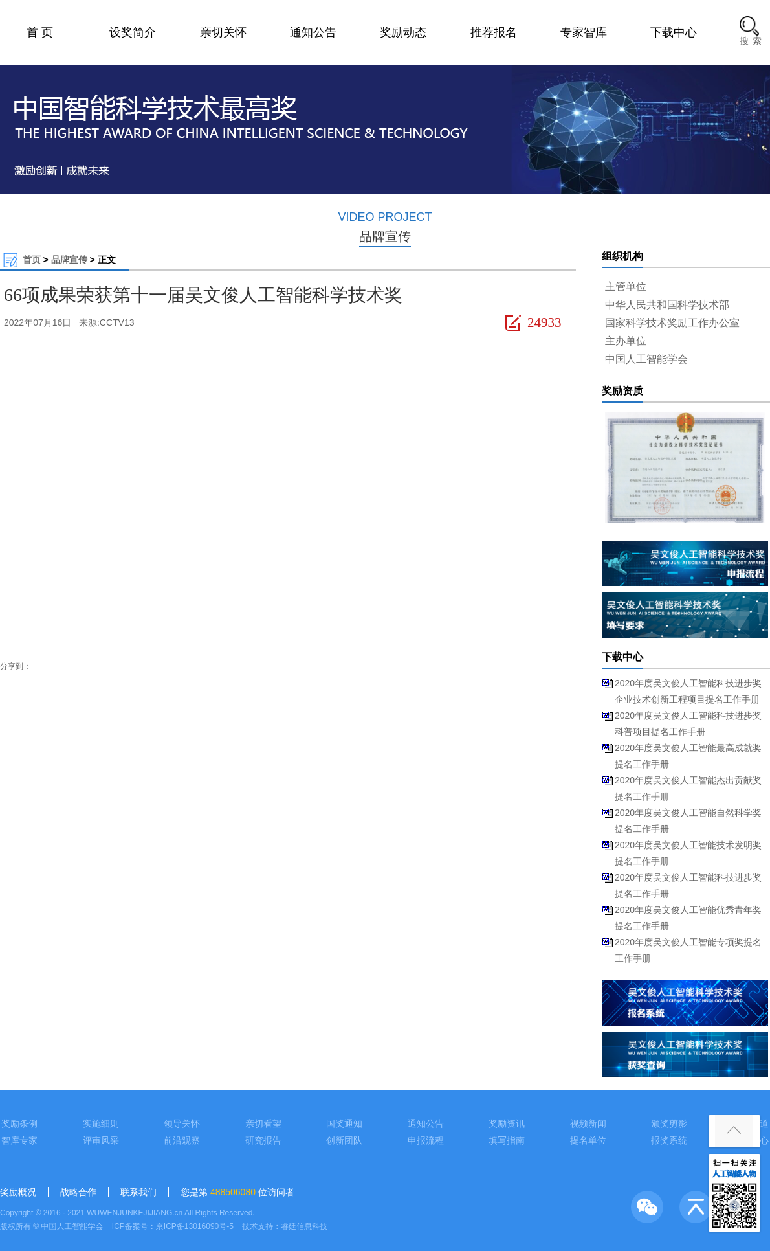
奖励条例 (19, 1123)
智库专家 (19, 1140)
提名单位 (588, 1140)
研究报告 (263, 1140)
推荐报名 (493, 32)
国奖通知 (344, 1123)
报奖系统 (669, 1140)
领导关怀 (182, 1123)
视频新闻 (588, 1123)
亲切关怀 (223, 32)
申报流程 (426, 1140)
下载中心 (673, 32)
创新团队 (344, 1140)
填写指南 (507, 1140)
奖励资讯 (507, 1123)
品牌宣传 (69, 259)
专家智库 (583, 32)
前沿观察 (182, 1140)
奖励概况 (18, 1192)
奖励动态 (403, 32)
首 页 (40, 32)
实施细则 (101, 1123)
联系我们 (138, 1192)
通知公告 (313, 32)
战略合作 (78, 1192)
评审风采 (101, 1140)
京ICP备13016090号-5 (195, 1226)
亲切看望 (263, 1123)
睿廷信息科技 (304, 1226)
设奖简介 (132, 32)
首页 (32, 259)
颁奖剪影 (669, 1123)
